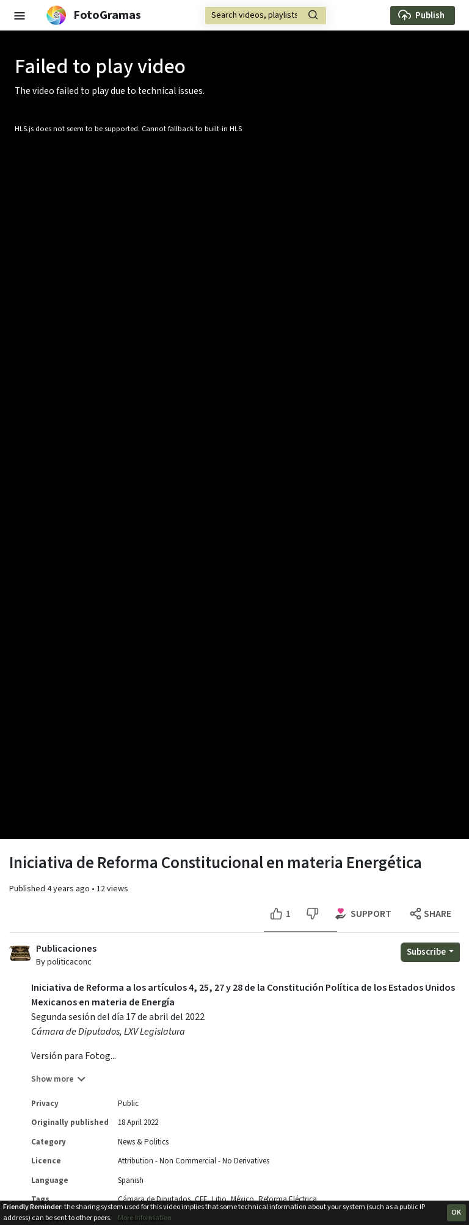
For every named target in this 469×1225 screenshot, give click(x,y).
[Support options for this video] (364, 914)
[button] (19, 15)
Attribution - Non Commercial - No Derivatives (193, 1160)
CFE (201, 1199)
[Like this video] (282, 914)
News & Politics (143, 1142)
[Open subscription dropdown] (430, 952)
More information (145, 1218)
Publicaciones (66, 949)
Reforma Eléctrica (287, 1199)
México (242, 1199)
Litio (219, 1199)
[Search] (266, 15)
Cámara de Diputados (154, 1199)
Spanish (131, 1180)
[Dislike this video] (312, 914)
